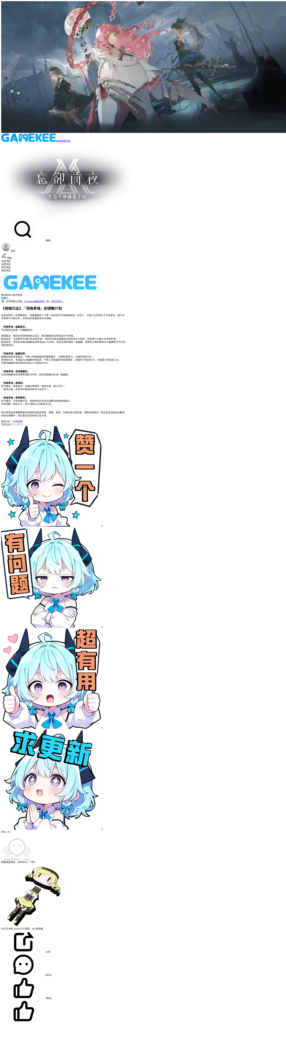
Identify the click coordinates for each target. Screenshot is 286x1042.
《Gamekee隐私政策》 (35, 301)
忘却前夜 (17, 421)
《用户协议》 (57, 301)
